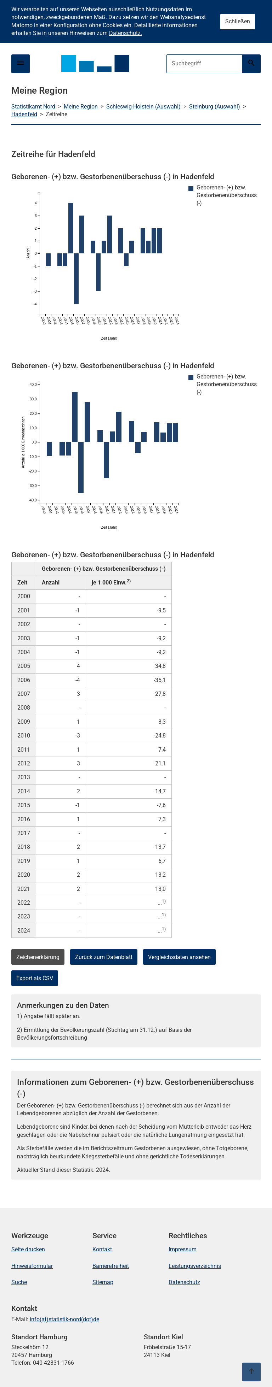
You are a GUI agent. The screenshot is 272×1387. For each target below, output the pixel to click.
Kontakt (102, 1249)
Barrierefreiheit (110, 1266)
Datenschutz (184, 1282)
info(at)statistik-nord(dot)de (64, 1319)
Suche (19, 1282)
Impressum (183, 1249)
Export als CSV (34, 978)
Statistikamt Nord (33, 106)
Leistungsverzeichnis (195, 1266)
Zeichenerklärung (38, 957)
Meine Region (81, 106)
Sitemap (102, 1282)
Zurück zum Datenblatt (103, 957)
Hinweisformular (32, 1266)
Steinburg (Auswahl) (214, 106)
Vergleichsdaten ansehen (179, 957)
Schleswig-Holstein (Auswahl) (143, 106)
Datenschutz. (125, 33)
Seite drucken (28, 1249)
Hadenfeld (24, 114)
